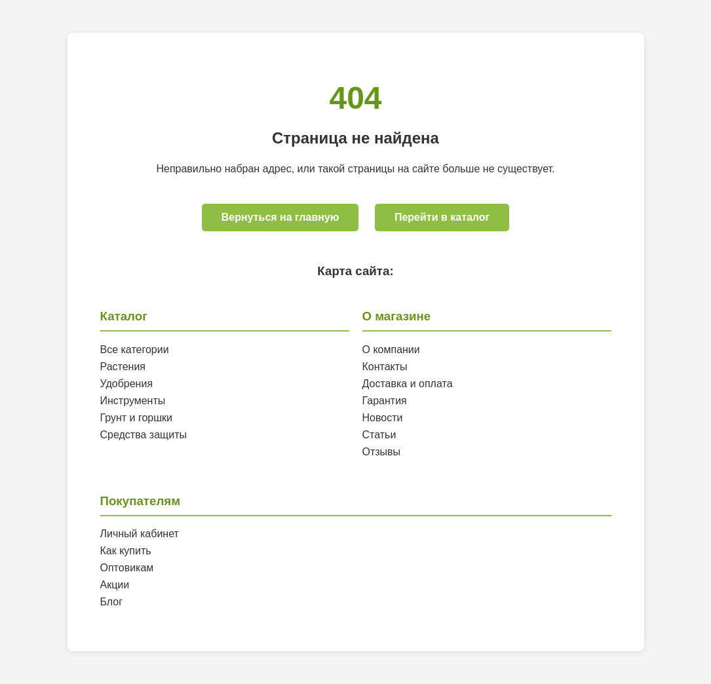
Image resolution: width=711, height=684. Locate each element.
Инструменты (133, 400)
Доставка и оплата (407, 383)
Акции (115, 584)
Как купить (125, 550)
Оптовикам (127, 567)
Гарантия (384, 400)
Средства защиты (143, 434)
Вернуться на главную (280, 217)
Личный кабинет (139, 533)
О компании (391, 349)
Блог (111, 601)
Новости (382, 417)
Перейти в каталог (442, 217)
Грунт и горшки (136, 417)
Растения (123, 366)
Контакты (385, 366)
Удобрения (126, 383)
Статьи (379, 434)
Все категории (134, 349)
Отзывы (381, 451)
